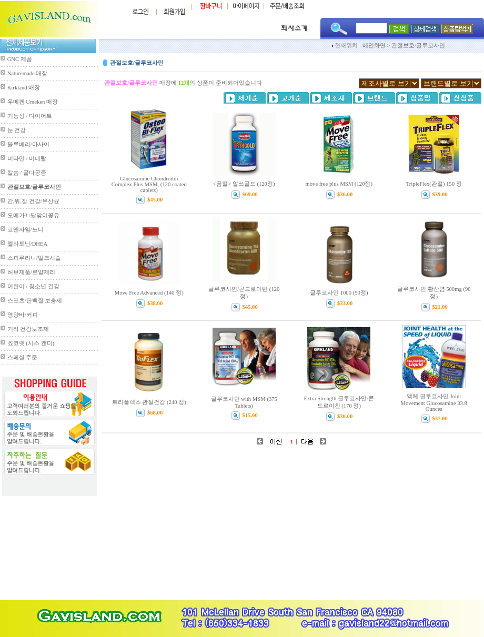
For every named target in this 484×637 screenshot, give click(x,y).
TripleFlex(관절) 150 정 (434, 184)
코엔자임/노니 (25, 229)
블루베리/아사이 (28, 144)
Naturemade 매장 (27, 73)
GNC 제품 (19, 59)
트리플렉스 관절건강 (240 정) (149, 402)
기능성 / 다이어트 (29, 116)
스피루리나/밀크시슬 (34, 258)
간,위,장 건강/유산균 (33, 201)
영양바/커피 (22, 315)
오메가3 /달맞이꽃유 (33, 215)
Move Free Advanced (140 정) (149, 293)
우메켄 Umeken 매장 (32, 102)
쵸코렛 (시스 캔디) (30, 343)
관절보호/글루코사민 (418, 45)
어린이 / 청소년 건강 (33, 286)
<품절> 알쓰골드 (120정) (244, 184)
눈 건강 (16, 130)
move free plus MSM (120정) (338, 184)
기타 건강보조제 (28, 329)
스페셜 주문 (22, 357)
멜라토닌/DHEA (27, 244)
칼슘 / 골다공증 (26, 173)
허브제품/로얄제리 (31, 272)
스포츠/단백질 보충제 (35, 301)
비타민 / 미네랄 (26, 158)
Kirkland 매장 (24, 87)
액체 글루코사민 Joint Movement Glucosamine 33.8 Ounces (434, 402)
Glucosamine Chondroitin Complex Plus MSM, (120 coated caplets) (149, 184)
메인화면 (374, 45)
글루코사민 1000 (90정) (339, 293)
